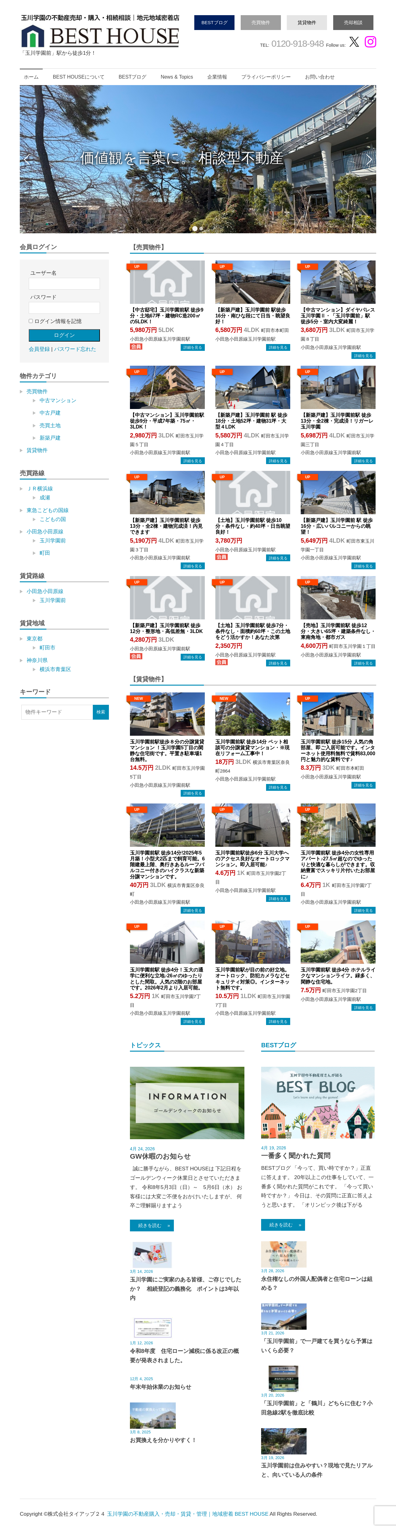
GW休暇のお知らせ (160, 1156)
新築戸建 (50, 438)
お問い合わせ (320, 77)
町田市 (47, 648)
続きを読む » (152, 1225)
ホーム (31, 77)
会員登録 (39, 349)
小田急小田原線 (45, 532)
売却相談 (353, 22)
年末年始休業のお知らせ (160, 1387)
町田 (45, 553)
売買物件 (261, 22)
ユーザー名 (43, 273)
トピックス (145, 1045)
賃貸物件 (307, 22)
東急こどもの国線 (48, 510)
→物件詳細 (193, 347)
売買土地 (50, 426)
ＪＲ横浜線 (40, 489)
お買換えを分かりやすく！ (163, 1440)
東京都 (34, 639)
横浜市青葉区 (55, 669)
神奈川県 (37, 660)
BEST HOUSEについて (79, 77)
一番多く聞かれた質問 (295, 1156)
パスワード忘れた (75, 349)
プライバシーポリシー (266, 77)
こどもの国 (53, 519)
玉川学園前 (53, 541)
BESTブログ (214, 22)
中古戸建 (50, 413)
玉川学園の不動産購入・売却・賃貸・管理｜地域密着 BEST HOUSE (188, 1514)
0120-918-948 (296, 43)
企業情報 (217, 77)
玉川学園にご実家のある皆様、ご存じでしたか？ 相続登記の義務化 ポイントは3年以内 (185, 1289)
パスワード (43, 297)
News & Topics (177, 77)
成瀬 (45, 498)
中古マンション (58, 400)
